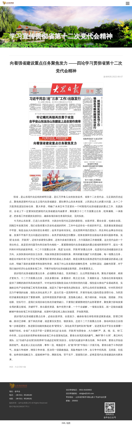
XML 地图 (66, 423)
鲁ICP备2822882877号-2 (19, 406)
